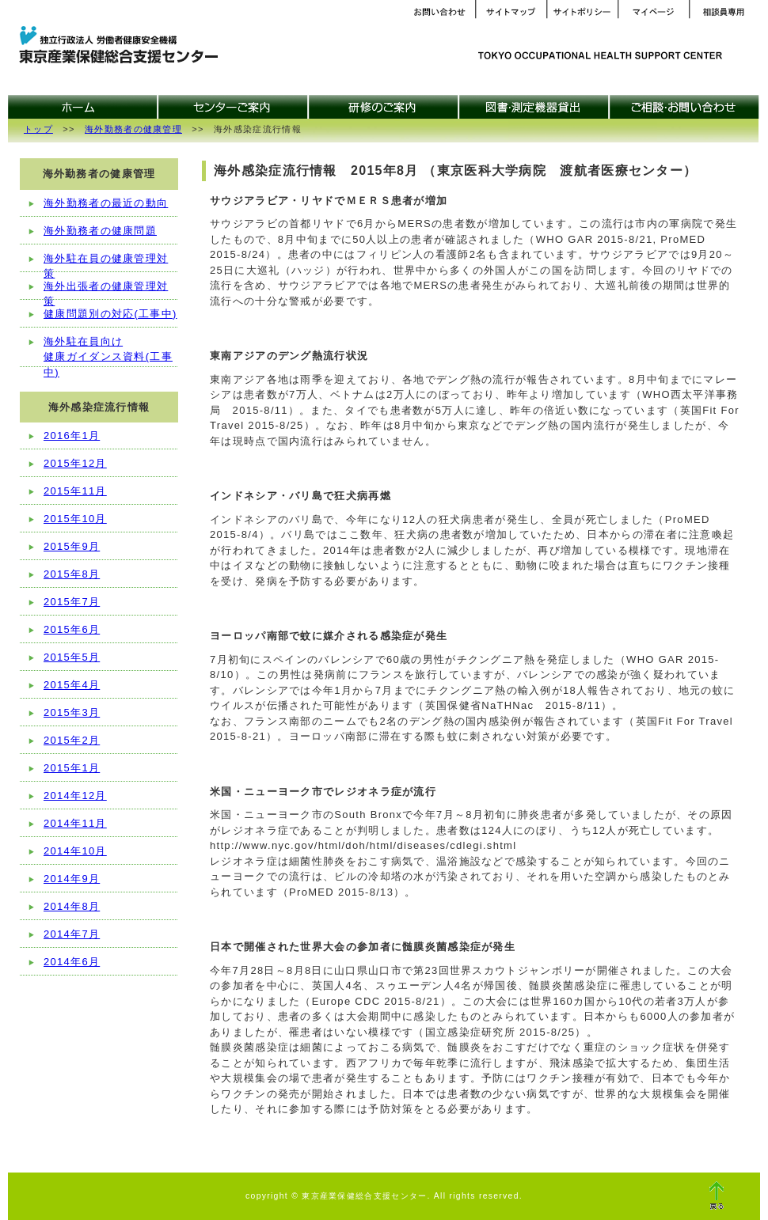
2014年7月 (72, 934)
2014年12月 (75, 795)
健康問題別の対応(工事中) (110, 314)
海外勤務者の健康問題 (100, 231)
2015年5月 (72, 657)
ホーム (83, 107)
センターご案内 (233, 107)
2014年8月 (72, 906)
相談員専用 (724, 12)
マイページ (653, 12)
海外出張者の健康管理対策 (106, 290)
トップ (38, 129)
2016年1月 (72, 435)
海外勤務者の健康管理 (133, 129)
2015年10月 (75, 519)
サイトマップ (510, 12)
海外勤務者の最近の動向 (106, 203)
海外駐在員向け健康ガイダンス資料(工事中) (108, 351)
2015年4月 (72, 685)
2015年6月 (72, 629)
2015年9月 (72, 546)
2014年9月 (72, 879)
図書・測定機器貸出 (534, 107)
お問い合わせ (439, 12)
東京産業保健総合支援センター (115, 46)
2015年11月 (75, 491)
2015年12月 (75, 463)
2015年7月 (72, 602)
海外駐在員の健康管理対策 (106, 262)
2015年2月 (72, 740)
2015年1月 (72, 768)
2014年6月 (72, 962)
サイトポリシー (582, 12)
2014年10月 (75, 851)
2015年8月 (72, 574)
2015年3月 (72, 712)
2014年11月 (75, 823)
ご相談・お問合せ (685, 107)
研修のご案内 (384, 107)
